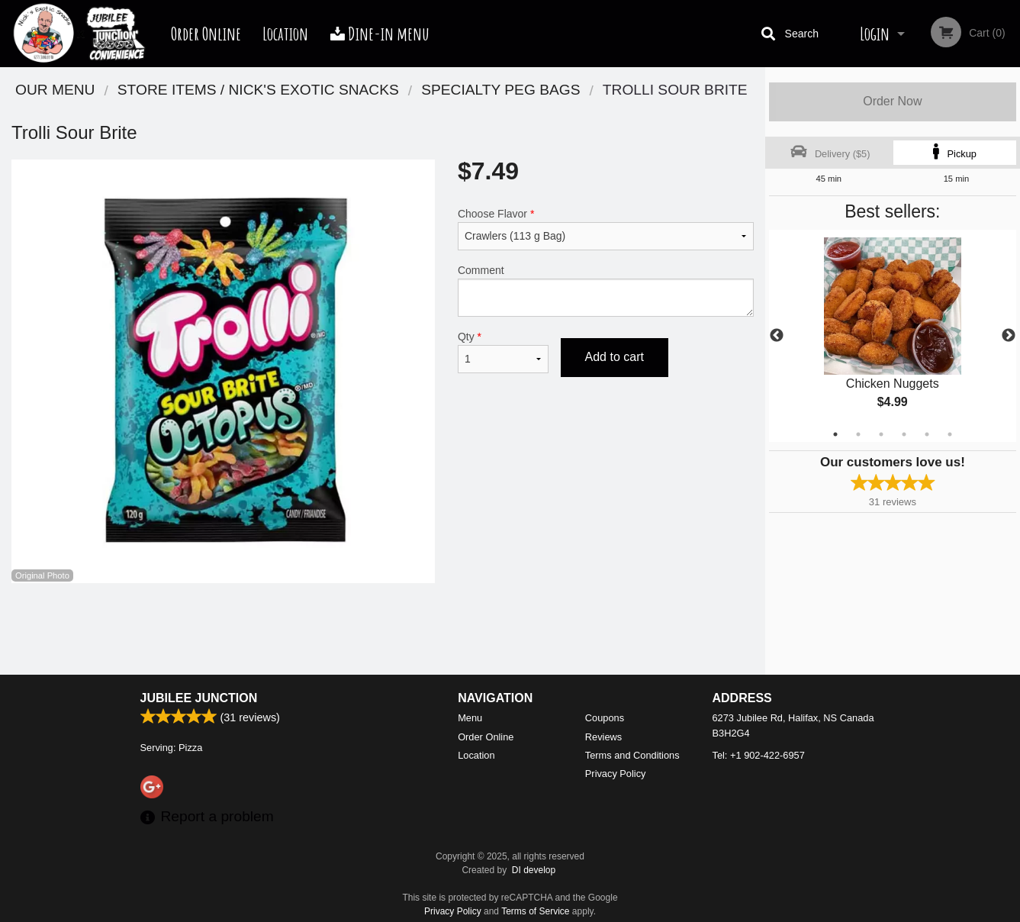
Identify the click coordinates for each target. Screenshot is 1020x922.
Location (285, 33)
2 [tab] (858, 434)
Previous (776, 335)
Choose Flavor (606, 229)
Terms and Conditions (632, 755)
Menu (470, 718)
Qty (503, 351)
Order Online (206, 33)
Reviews (603, 737)
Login (875, 33)
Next (1008, 335)
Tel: (759, 755)
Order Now (892, 101)
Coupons (604, 718)
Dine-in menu (380, 33)
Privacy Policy (615, 773)
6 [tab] (949, 434)
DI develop (533, 870)
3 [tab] (881, 434)
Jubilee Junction (199, 698)
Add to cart (614, 356)
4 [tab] (904, 434)
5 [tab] (927, 434)
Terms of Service (535, 911)
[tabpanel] (892, 336)
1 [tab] (835, 434)
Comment (606, 290)
